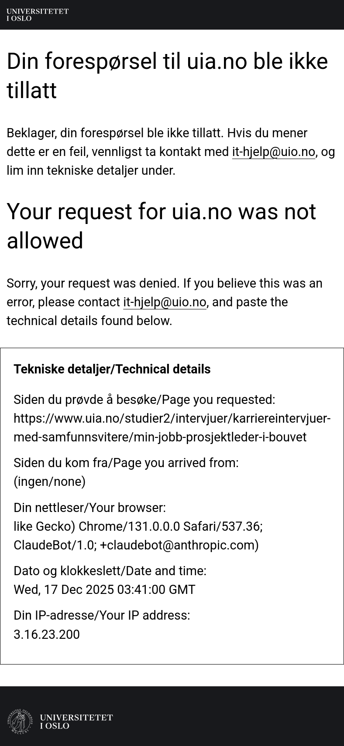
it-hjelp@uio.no (274, 151)
